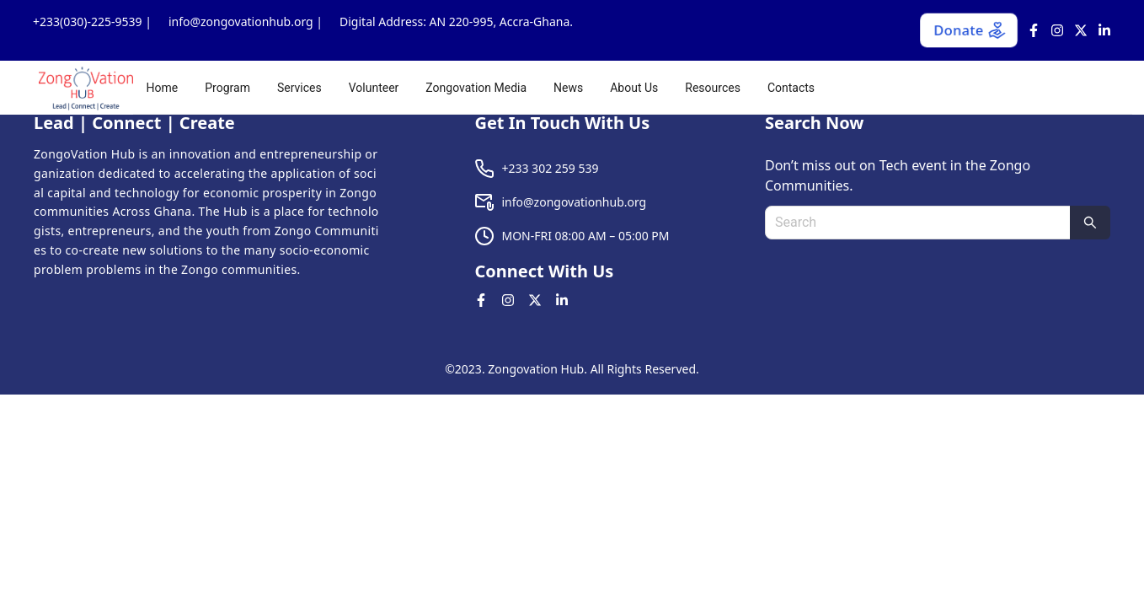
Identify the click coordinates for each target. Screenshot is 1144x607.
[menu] (633, 88)
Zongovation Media (476, 87)
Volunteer (374, 87)
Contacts (791, 87)
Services (299, 87)
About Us (634, 87)
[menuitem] (162, 88)
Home (163, 87)
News (568, 87)
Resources (712, 87)
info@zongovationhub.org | (245, 21)
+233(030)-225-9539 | (92, 21)
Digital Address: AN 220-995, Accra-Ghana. (456, 21)
